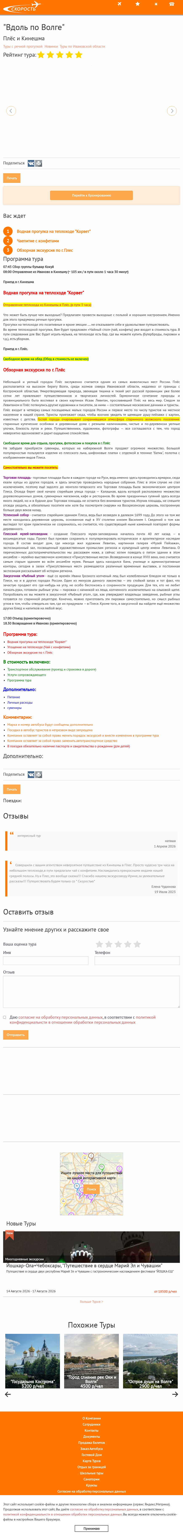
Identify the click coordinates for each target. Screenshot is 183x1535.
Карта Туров (92, 1461)
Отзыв (9, 972)
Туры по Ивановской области (82, 46)
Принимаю (92, 1528)
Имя (7, 952)
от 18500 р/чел (165, 1291)
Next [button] (172, 111)
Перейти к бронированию (91, 195)
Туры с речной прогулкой (22, 46)
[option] (91, 65)
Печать (12, 178)
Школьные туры (91, 1473)
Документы (91, 1436)
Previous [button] (11, 111)
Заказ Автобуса (91, 1449)
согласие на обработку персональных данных (61, 1017)
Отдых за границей (91, 1467)
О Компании (91, 1418)
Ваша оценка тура (19, 944)
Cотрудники (91, 1424)
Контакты (91, 1430)
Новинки (51, 46)
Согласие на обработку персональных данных (91, 1491)
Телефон (102, 952)
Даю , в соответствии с (83, 1020)
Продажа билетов (91, 1443)
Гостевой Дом (92, 1455)
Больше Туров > (91, 1301)
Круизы (91, 1485)
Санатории (91, 1479)
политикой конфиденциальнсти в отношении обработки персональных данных (83, 1019)
